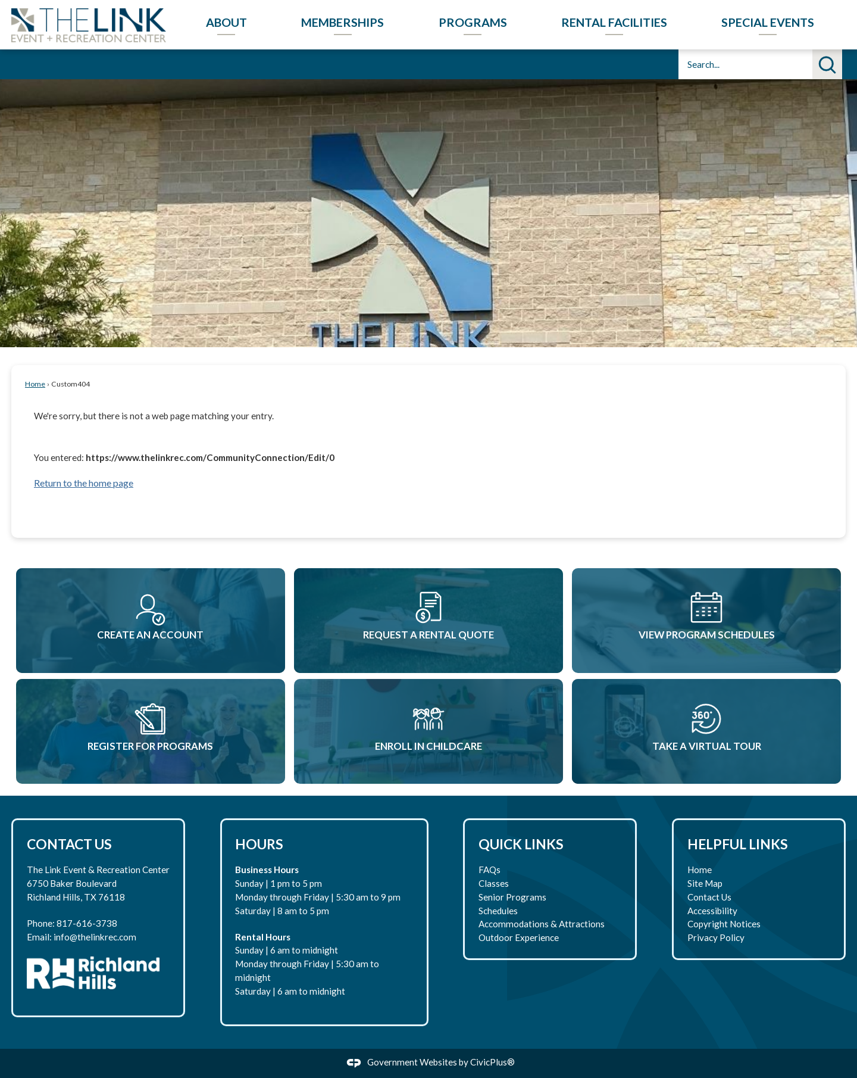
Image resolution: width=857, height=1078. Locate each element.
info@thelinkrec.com (95, 936)
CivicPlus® (492, 1062)
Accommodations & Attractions (541, 923)
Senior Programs (512, 897)
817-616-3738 (87, 923)
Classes (493, 883)
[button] (827, 64)
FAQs (489, 869)
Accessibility (712, 910)
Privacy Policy (716, 937)
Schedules (498, 910)
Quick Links (521, 844)
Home (35, 383)
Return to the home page (83, 482)
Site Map (704, 883)
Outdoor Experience (518, 937)
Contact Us (709, 897)
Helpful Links (737, 844)
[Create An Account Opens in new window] (150, 620)
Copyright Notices (724, 923)
